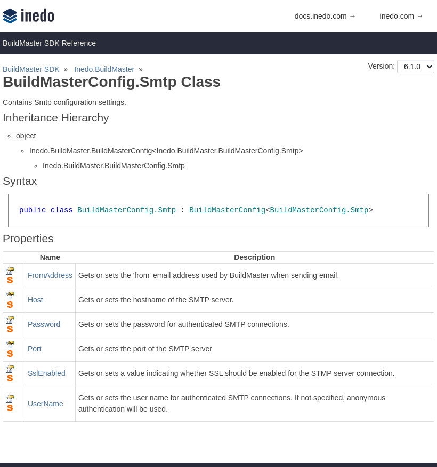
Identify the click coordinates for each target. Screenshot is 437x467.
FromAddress (50, 275)
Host (35, 300)
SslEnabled (47, 373)
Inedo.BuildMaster (104, 69)
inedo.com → (402, 16)
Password (44, 324)
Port (35, 349)
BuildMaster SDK (31, 69)
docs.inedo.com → (326, 16)
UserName (45, 403)
